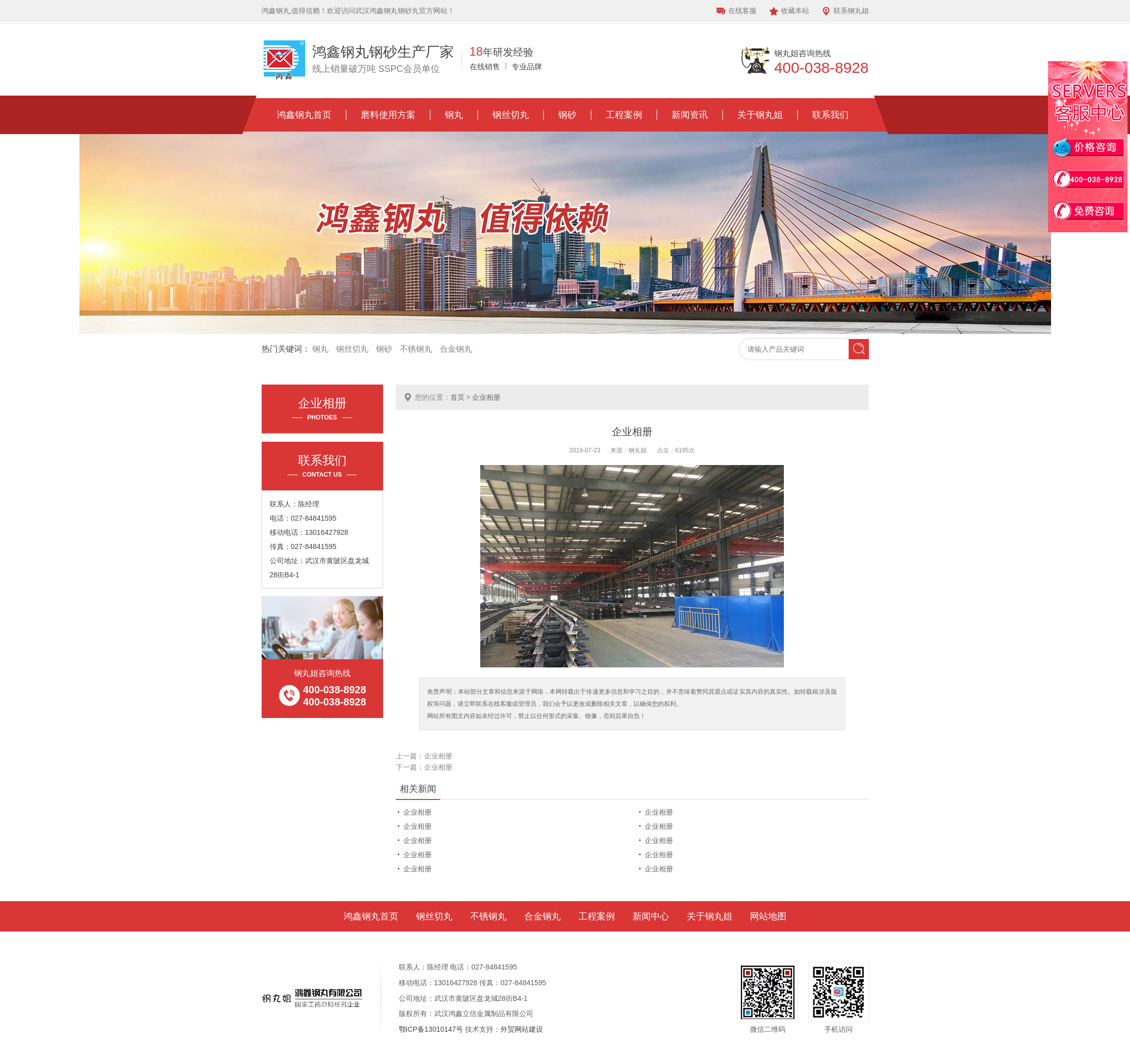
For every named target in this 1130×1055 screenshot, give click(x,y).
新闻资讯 (690, 115)
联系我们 (830, 115)
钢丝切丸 (510, 115)
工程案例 (624, 115)
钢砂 (567, 115)
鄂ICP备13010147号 (431, 1029)
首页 (457, 397)
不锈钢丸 (416, 349)
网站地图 (768, 916)
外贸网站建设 (521, 1029)
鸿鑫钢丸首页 (304, 115)
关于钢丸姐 (760, 115)
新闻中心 (651, 916)
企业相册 (486, 397)
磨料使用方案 (388, 115)
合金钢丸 (456, 349)
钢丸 (454, 115)
